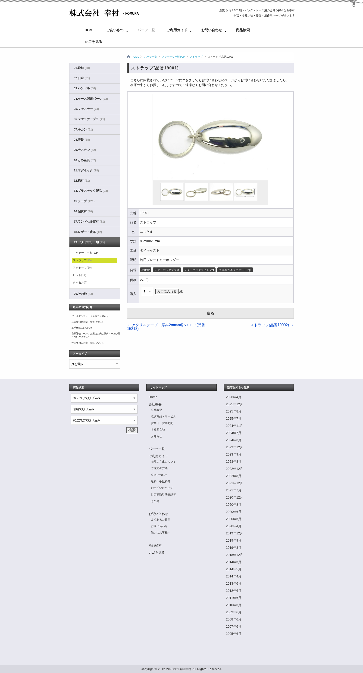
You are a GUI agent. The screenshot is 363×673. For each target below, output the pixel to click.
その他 (155, 501)
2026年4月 (233, 397)
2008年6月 (233, 619)
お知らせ (156, 436)
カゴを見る (157, 552)
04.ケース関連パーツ (91, 98)
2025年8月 (233, 411)
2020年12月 (234, 497)
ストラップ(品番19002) (272, 325)
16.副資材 (83, 211)
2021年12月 (234, 483)
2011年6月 (233, 598)
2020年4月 (233, 526)
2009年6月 (233, 612)
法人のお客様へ (160, 532)
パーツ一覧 (146, 30)
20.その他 (83, 293)
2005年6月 (233, 634)
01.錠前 (82, 68)
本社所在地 (158, 429)
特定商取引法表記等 (163, 494)
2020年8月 (233, 504)
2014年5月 (233, 569)
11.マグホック (86, 170)
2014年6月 (233, 562)
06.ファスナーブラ (89, 119)
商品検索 (243, 30)
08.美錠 (82, 139)
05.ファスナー (86, 109)
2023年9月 (233, 454)
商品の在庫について (163, 461)
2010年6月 (233, 605)
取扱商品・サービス (163, 416)
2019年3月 (233, 547)
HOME (135, 56)
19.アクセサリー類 (89, 242)
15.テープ (84, 201)
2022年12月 (234, 469)
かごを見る (93, 41)
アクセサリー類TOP (173, 56)
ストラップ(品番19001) (221, 56)
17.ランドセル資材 (89, 221)
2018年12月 (234, 555)
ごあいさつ (115, 30)
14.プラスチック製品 (91, 190)
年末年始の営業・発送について (88, 322)
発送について (159, 475)
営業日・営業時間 (162, 423)
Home (90, 30)
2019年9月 (233, 540)
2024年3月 (233, 440)
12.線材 (82, 180)
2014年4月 (233, 576)
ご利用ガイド (176, 30)
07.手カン (83, 129)
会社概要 (155, 404)
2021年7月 (233, 490)
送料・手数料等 (160, 481)
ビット (79, 275)
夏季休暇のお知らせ (82, 327)
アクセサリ (82, 267)
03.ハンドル (85, 88)
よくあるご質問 (160, 519)
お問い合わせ (211, 30)
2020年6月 (233, 512)
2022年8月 (233, 476)
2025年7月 (233, 418)
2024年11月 (234, 426)
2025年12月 (234, 404)
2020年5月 (233, 519)
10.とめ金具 (85, 160)
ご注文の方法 (159, 468)
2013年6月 (233, 583)
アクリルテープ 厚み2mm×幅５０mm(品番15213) (166, 327)
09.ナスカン (85, 150)
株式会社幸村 (182, 669)
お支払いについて (162, 488)
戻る (210, 313)
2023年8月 (233, 461)
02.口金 (82, 78)
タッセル (80, 282)
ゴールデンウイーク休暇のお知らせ (90, 316)
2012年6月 (233, 590)
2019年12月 (234, 533)
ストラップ (196, 56)
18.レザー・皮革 (88, 232)
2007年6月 (233, 626)
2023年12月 (234, 447)
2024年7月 (233, 433)
